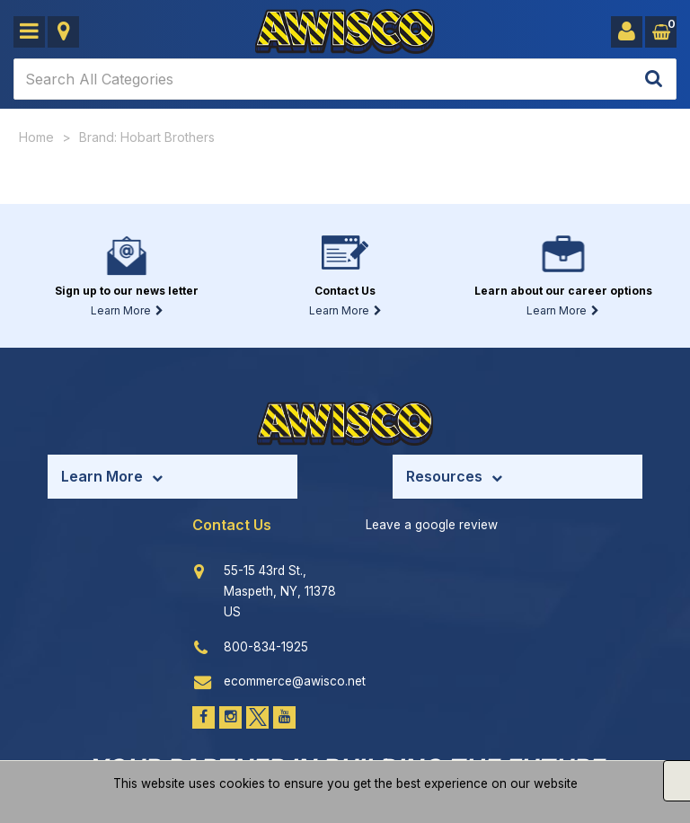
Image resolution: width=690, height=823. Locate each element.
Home (36, 137)
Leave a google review (432, 525)
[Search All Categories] (345, 79)
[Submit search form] (654, 79)
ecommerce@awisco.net (295, 681)
